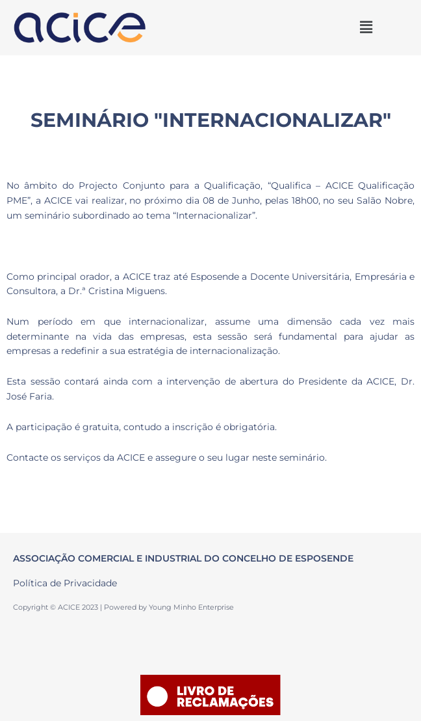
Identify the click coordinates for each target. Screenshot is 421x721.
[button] (366, 27)
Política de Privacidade (65, 583)
